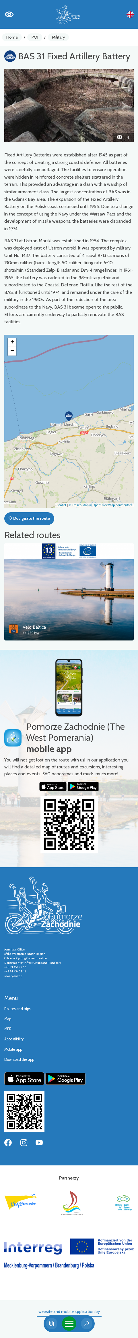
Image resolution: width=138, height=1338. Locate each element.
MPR (7, 1029)
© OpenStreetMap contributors (111, 505)
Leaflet (61, 505)
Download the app (19, 1059)
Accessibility (14, 1039)
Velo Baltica (34, 627)
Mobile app (13, 1049)
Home (12, 37)
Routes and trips (17, 1009)
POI (35, 37)
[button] (14, 105)
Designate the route (29, 518)
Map (7, 1019)
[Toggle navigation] (69, 1323)
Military (58, 37)
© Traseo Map (78, 505)
